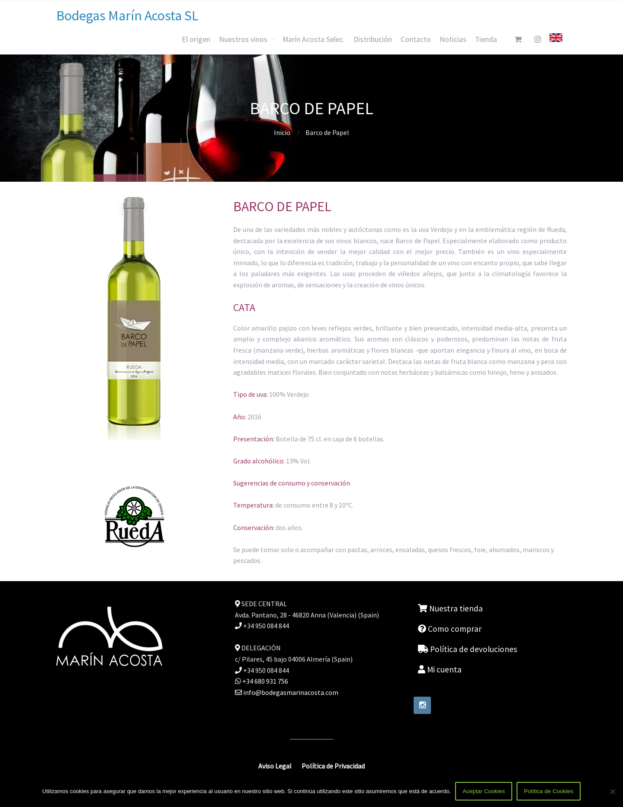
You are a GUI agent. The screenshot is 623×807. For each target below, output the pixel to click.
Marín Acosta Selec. (314, 39)
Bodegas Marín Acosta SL (127, 15)
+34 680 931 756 (264, 681)
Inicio (282, 132)
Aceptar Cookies (483, 791)
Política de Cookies (548, 791)
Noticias (453, 39)
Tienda (486, 39)
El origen (196, 39)
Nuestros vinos (243, 39)
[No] (612, 791)
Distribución (372, 39)
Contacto (416, 39)
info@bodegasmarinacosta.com (290, 692)
